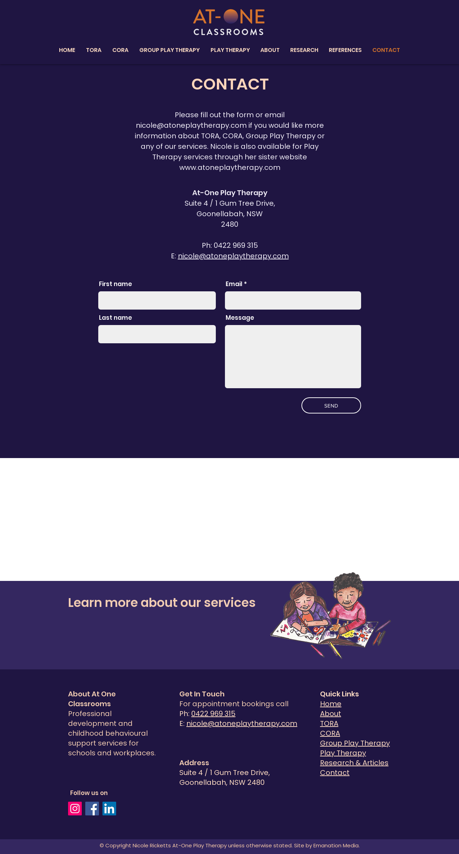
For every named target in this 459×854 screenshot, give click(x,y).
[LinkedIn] (109, 808)
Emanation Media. (336, 845)
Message (240, 318)
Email (234, 284)
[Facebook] (92, 808)
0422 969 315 (213, 714)
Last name (115, 318)
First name (115, 284)
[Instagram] (75, 808)
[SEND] (331, 405)
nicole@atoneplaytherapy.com (191, 125)
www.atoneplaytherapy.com (229, 167)
